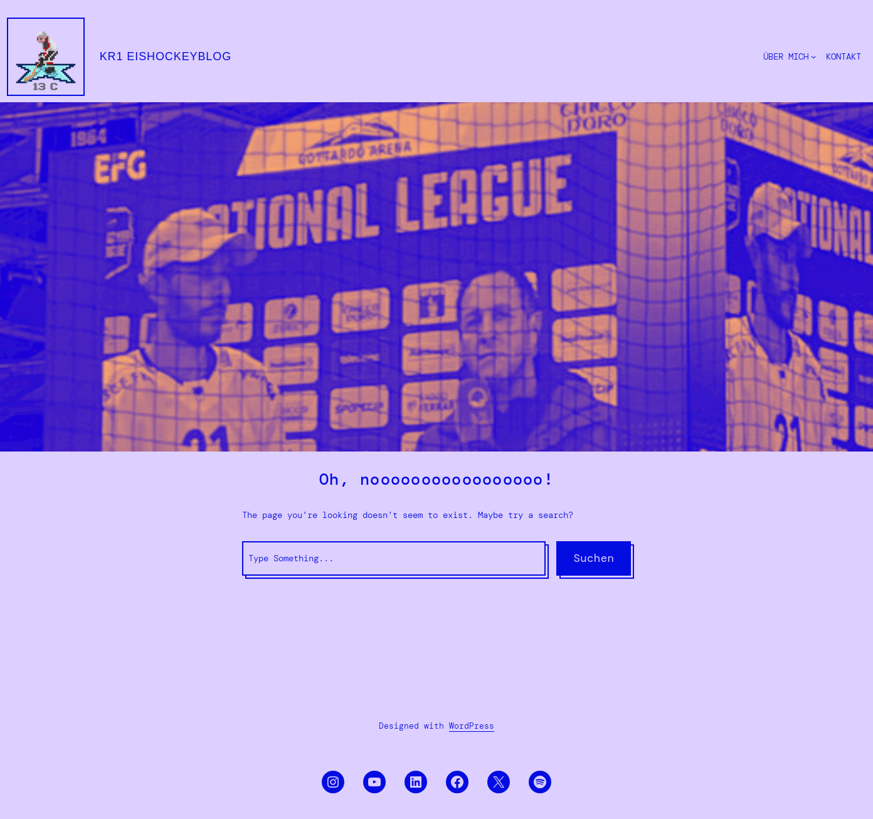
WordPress (471, 726)
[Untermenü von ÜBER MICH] (813, 56)
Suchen (593, 558)
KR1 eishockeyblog (165, 56)
